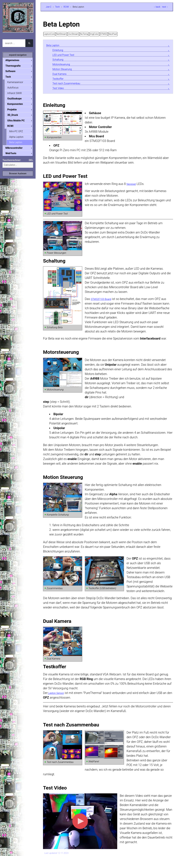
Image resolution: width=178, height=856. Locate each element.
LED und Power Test (66, 55)
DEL (31, 162)
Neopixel (132, 187)
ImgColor (94, 34)
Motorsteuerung (63, 65)
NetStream (61, 34)
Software (13, 71)
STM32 (103, 34)
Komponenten (17, 105)
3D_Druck (15, 116)
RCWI (66, 7)
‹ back (157, 7)
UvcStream (73, 34)
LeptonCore (49, 34)
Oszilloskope (17, 99)
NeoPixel (113, 34)
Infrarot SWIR (17, 94)
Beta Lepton (54, 45)
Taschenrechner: (11, 162)
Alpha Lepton (19, 139)
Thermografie (15, 65)
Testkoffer (59, 81)
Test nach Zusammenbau (69, 86)
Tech (57, 7)
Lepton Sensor (58, 696)
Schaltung (59, 60)
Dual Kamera (61, 76)
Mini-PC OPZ (18, 133)
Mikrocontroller (16, 150)
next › (165, 7)
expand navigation (18, 55)
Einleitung (59, 50)
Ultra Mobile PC (18, 122)
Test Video (59, 91)
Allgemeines (15, 60)
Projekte (14, 110)
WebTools (13, 155)
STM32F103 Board (103, 302)
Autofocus (15, 88)
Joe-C (48, 7)
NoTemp (84, 34)
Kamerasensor (18, 82)
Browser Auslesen (17, 176)
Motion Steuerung (64, 71)
